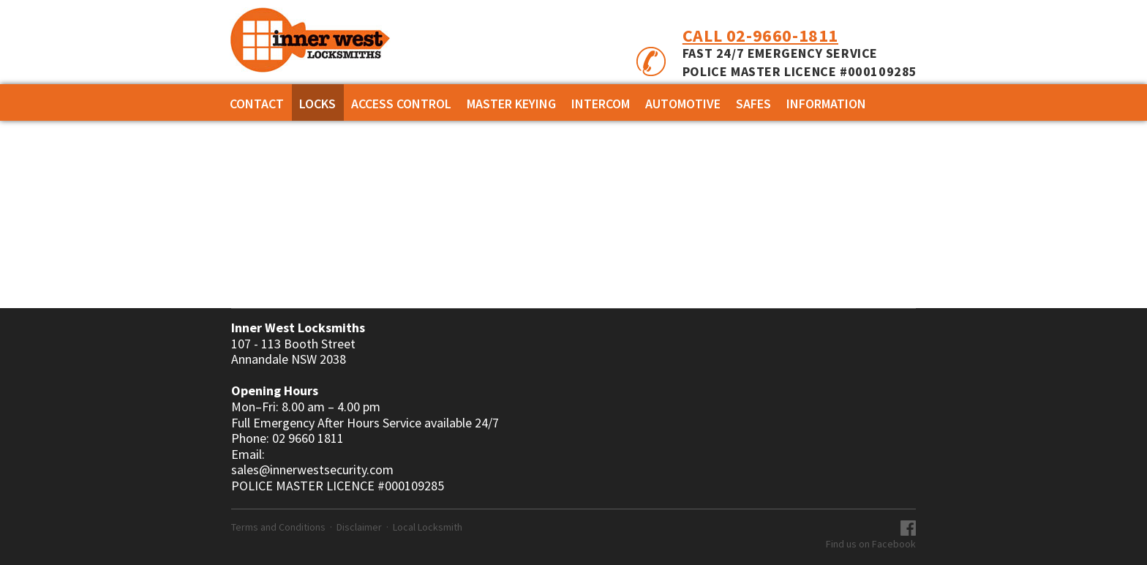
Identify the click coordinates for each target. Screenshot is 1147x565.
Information (826, 103)
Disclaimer (359, 527)
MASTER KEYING (511, 103)
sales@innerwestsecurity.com (312, 470)
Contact (257, 103)
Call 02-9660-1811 (760, 35)
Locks (317, 103)
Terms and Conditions (278, 527)
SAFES (753, 103)
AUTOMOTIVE (683, 103)
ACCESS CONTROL (401, 103)
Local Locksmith (427, 527)
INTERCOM (600, 103)
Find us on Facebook (871, 543)
